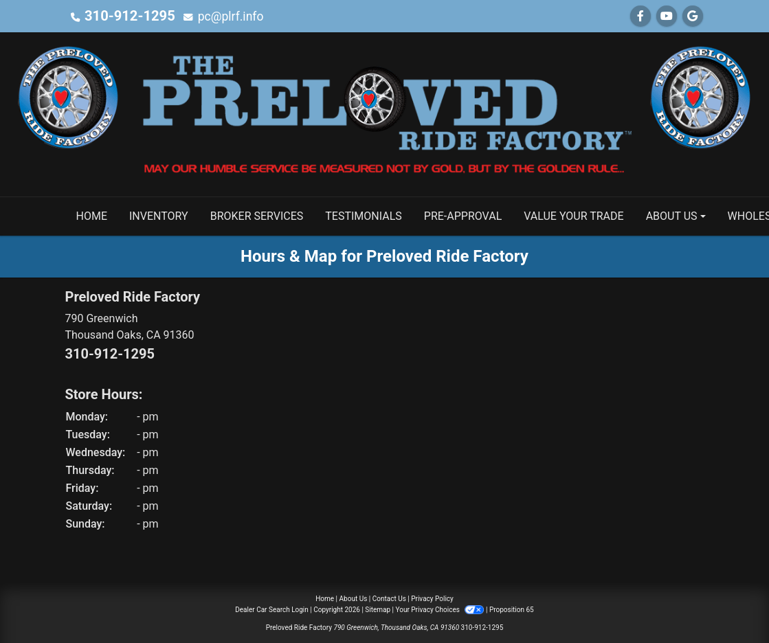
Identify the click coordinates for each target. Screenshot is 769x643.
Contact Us (389, 598)
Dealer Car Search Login (272, 609)
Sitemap (377, 609)
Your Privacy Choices (441, 609)
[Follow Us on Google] (692, 16)
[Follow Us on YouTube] (666, 16)
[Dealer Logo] (384, 113)
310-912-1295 (125, 16)
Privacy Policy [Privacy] (432, 598)
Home (324, 598)
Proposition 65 (511, 609)
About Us (353, 598)
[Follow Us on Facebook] (640, 16)
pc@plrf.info (221, 16)
